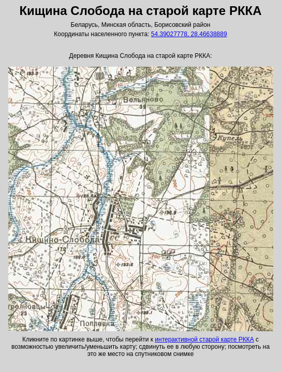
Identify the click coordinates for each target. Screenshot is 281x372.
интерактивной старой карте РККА (204, 339)
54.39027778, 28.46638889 (189, 34)
